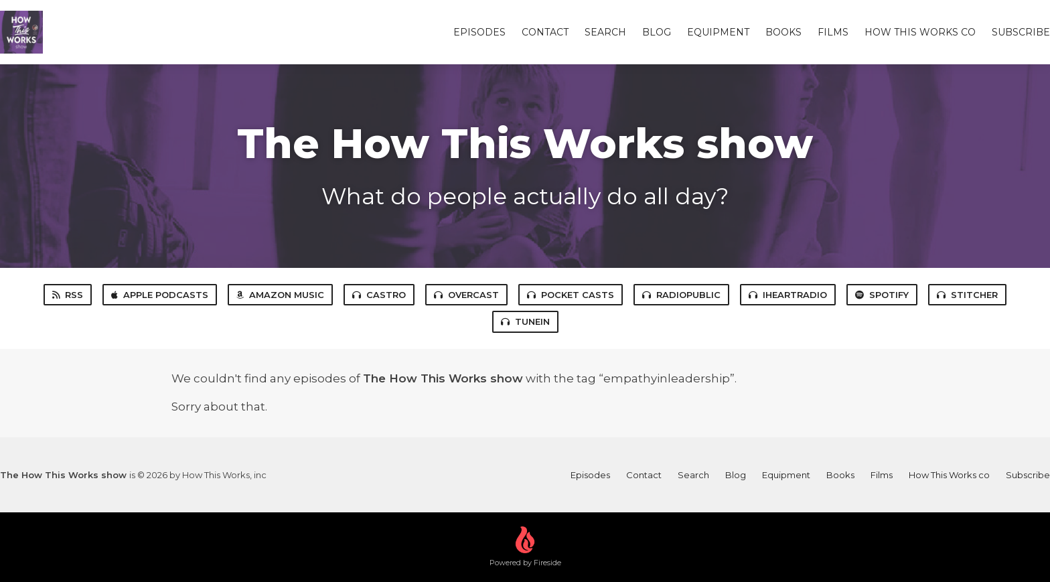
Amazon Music (280, 294)
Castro (379, 294)
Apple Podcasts (159, 294)
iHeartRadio (788, 294)
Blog (656, 32)
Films (833, 32)
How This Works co (920, 32)
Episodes (479, 32)
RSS (67, 294)
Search (605, 32)
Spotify (882, 294)
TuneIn (525, 321)
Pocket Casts (570, 294)
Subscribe (1021, 32)
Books (783, 32)
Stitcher (967, 294)
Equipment (718, 32)
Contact (545, 32)
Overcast (466, 294)
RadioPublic (681, 294)
